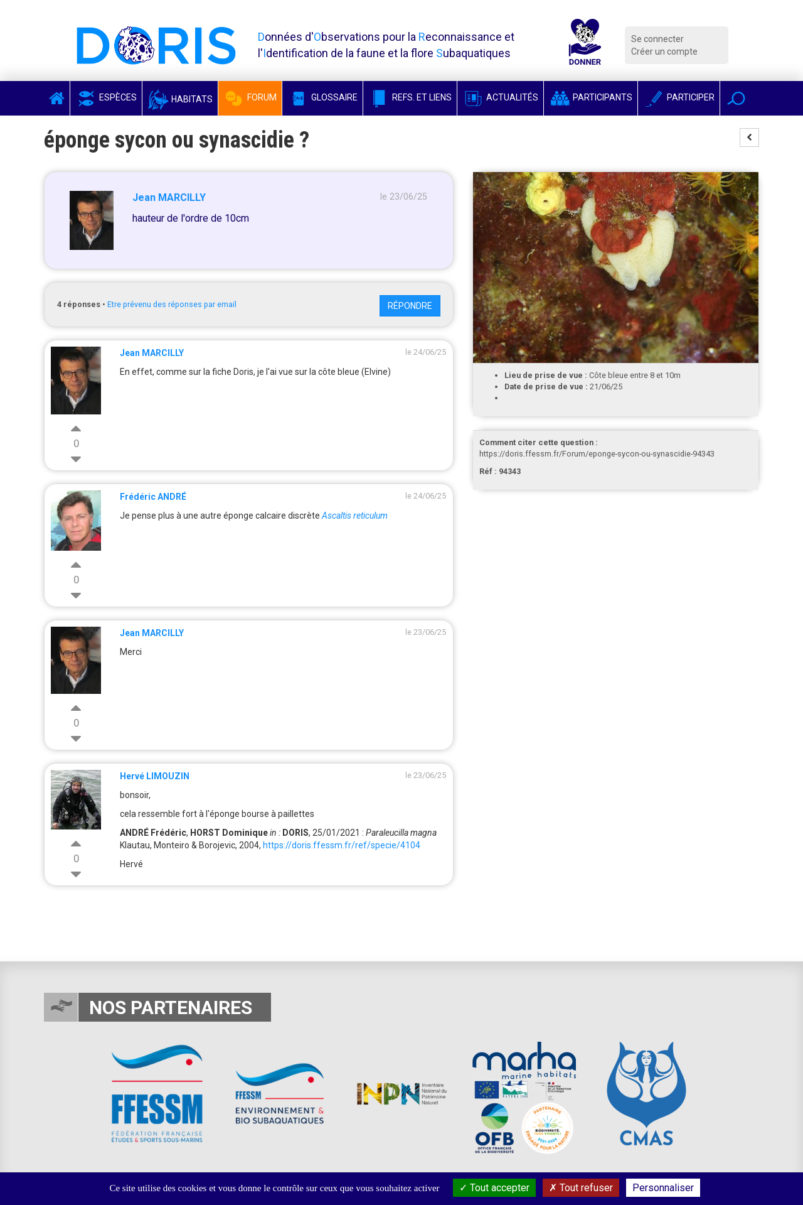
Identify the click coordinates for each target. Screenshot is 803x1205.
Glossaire (322, 97)
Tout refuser (581, 1188)
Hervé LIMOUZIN (154, 776)
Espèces (106, 97)
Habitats (180, 99)
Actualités (500, 97)
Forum (250, 97)
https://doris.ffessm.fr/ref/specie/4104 (341, 845)
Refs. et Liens (410, 97)
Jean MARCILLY (169, 197)
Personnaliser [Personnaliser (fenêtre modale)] (663, 1188)
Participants (590, 97)
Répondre (410, 306)
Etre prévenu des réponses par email (172, 304)
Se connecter (657, 39)
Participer (679, 97)
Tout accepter (494, 1188)
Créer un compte (664, 51)
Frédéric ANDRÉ (153, 497)
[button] (736, 98)
